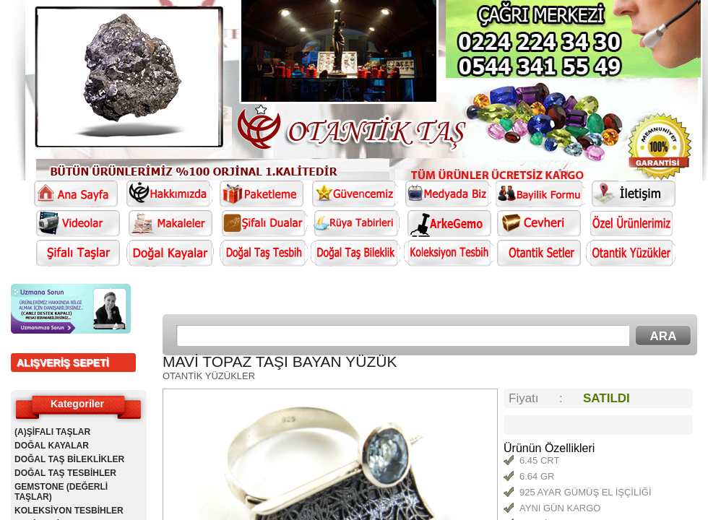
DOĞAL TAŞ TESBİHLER (65, 473)
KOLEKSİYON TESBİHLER (69, 511)
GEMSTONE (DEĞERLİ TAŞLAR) (61, 492)
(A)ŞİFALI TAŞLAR (52, 432)
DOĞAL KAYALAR (51, 446)
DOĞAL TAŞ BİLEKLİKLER (69, 459)
